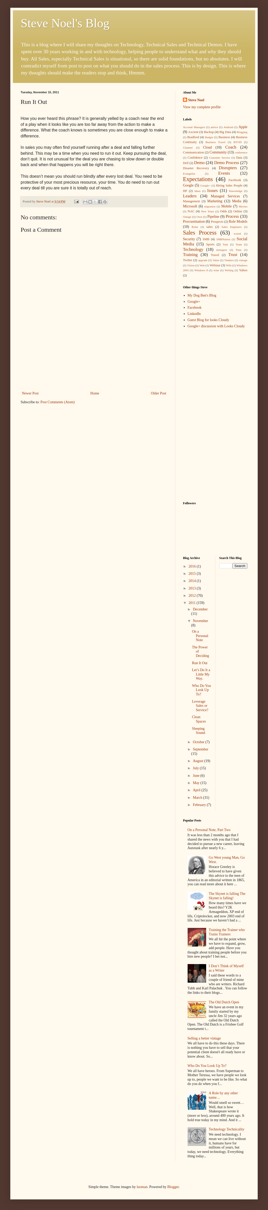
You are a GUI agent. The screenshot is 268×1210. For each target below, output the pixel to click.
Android (228, 127)
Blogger (173, 1187)
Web (202, 265)
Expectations (198, 179)
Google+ (205, 185)
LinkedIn (194, 314)
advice (214, 127)
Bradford (193, 137)
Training (190, 254)
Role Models (238, 221)
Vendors (229, 260)
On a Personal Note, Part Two (209, 830)
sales (209, 227)
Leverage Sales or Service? (200, 706)
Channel (187, 147)
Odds (223, 211)
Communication (193, 152)
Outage (187, 216)
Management (191, 201)
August (198, 761)
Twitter (187, 260)
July (196, 768)
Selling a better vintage (204, 1038)
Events (224, 173)
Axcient (193, 132)
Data (239, 157)
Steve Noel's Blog (65, 23)
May (196, 783)
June (196, 776)
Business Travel (215, 142)
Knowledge (235, 190)
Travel (215, 255)
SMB (206, 239)
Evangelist (189, 173)
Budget (209, 137)
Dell (186, 163)
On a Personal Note (200, 636)
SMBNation (223, 239)
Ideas (197, 190)
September (200, 749)
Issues (212, 190)
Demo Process (226, 162)
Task (225, 244)
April (197, 790)
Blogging (242, 132)
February (200, 805)
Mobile (226, 206)
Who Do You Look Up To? (201, 690)
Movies (243, 206)
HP (185, 191)
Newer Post (30, 393)
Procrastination (194, 221)
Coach (230, 147)
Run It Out (199, 663)
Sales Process (199, 232)
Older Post (158, 393)
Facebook (235, 180)
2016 (193, 566)
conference (241, 152)
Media (236, 201)
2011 (193, 603)
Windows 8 (201, 270)
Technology (193, 249)
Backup (209, 132)
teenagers (221, 249)
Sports (210, 244)
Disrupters (228, 167)
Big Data (225, 132)
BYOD (237, 142)
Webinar (215, 265)
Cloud (207, 147)
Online (237, 211)
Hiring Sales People (229, 185)
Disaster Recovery (196, 168)
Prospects (217, 221)
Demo (199, 162)
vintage (243, 260)
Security (189, 239)
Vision (191, 265)
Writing (229, 270)
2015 (193, 574)
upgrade (202, 260)
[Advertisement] (94, 367)
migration (210, 206)
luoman (142, 1187)
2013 (193, 588)
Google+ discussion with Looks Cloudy (216, 326)
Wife (229, 265)
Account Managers (194, 127)
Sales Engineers (232, 226)
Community (218, 152)
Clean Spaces (199, 719)
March (198, 798)
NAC (191, 211)
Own (199, 216)
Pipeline (213, 217)
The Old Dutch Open (224, 1002)
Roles (194, 226)
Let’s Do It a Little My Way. (201, 674)
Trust (232, 254)
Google (188, 185)
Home (94, 393)
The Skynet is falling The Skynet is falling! (227, 896)
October (199, 742)
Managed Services (225, 196)
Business (224, 137)
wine (216, 270)
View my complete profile (202, 107)
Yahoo (243, 270)
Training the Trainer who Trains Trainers (227, 932)
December (200, 609)
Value (216, 260)
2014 (193, 581)
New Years (207, 211)
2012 (193, 596)
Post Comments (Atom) (57, 402)
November (200, 621)
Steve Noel (196, 100)
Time (238, 249)
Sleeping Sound (198, 731)
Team (239, 244)
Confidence (195, 157)
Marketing (214, 201)
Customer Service (219, 157)
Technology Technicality (226, 1129)
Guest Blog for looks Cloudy (208, 320)
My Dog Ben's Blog (202, 295)
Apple (243, 127)
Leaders (190, 195)
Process (232, 216)
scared (237, 233)
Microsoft (190, 206)
